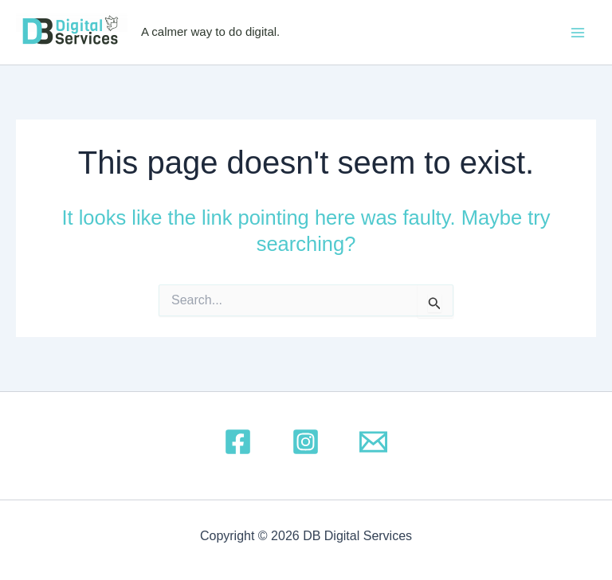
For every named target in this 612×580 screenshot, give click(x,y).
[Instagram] (306, 442)
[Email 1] (373, 442)
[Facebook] (238, 442)
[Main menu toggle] (578, 32)
